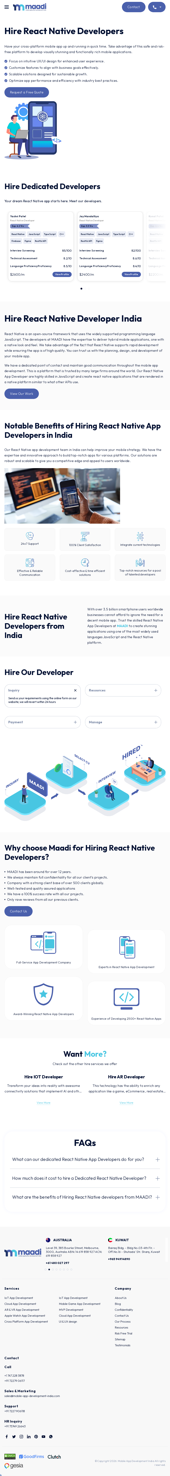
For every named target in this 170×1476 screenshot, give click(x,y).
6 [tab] (64, 1270)
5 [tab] (60, 1270)
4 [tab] (57, 1270)
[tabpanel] (41, 246)
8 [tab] (71, 1270)
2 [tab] (85, 289)
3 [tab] (89, 289)
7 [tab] (68, 1270)
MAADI (122, 626)
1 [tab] (82, 289)
